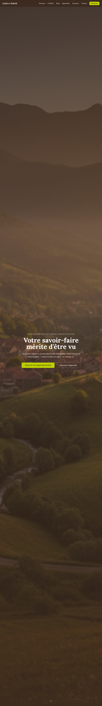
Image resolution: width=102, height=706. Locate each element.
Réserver (94, 3)
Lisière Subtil (10, 3)
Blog (57, 3)
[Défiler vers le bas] (51, 701)
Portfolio (51, 3)
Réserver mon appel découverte (38, 365)
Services (42, 3)
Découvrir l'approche (68, 365)
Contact (84, 3)
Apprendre (66, 3)
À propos (75, 3)
